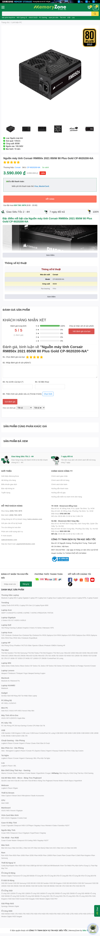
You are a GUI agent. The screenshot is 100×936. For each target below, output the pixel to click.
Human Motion (58, 781)
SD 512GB (92, 656)
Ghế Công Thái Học (76, 773)
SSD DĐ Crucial (6, 883)
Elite (29, 645)
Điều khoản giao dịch (9, 484)
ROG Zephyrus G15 (64, 635)
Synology (4, 906)
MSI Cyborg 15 (22, 17)
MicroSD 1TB (43, 656)
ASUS (11, 711)
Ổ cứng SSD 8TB (85, 896)
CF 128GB (34, 658)
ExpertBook (33, 638)
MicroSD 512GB (31, 656)
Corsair (18, 167)
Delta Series (15, 666)
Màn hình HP (28, 848)
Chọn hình (48, 394)
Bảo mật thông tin (7, 488)
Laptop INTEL (82, 598)
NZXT (68, 825)
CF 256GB (42, 658)
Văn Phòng (5, 628)
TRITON (50, 613)
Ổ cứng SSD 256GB (67, 893)
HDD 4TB (37, 914)
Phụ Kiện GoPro (77, 866)
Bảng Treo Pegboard (45, 781)
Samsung (29, 758)
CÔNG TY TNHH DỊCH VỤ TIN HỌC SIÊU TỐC (75, 546)
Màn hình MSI (72, 848)
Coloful (20, 818)
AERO (17, 620)
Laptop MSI (12, 598)
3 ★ (37, 333)
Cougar (47, 773)
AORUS (23, 620)
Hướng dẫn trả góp (58, 493)
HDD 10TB (61, 914)
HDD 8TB (53, 914)
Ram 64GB (38, 855)
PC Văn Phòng (6, 726)
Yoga (25, 673)
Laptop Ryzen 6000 (41, 605)
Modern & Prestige (77, 666)
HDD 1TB (14, 914)
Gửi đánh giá (10, 402)
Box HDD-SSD (21, 866)
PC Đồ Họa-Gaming (19, 726)
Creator (93, 666)
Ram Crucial (66, 855)
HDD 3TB (29, 914)
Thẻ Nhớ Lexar (58, 653)
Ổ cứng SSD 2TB (59, 896)
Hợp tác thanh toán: (18, 544)
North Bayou (69, 781)
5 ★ (37, 326)
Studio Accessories (37, 796)
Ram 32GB (29, 855)
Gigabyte (20, 811)
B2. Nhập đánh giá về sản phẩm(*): (17, 362)
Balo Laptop (33, 696)
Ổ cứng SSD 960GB (32, 896)
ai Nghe (47, 758)
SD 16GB (52, 656)
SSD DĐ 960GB (49, 886)
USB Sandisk (5, 733)
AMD (7, 803)
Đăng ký (26, 584)
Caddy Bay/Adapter (7, 866)
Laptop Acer (42, 598)
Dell (38, 743)
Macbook (4, 598)
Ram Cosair (57, 855)
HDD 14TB (78, 914)
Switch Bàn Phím (65, 751)
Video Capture (6, 796)
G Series (38, 628)
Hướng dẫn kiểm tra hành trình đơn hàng (66, 497)
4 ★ (37, 329)
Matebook (4, 688)
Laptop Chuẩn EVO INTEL (10, 605)
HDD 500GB (5, 914)
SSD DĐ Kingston (56, 883)
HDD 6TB (45, 914)
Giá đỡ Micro (33, 781)
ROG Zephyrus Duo (79, 635)
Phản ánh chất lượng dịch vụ (12, 531)
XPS (52, 628)
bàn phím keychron (8, 17)
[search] (95, 13)
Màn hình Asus (6, 848)
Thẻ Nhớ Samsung (20, 653)
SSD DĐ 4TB (80, 886)
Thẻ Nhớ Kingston (46, 653)
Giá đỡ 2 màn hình (21, 781)
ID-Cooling (28, 840)
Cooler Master (30, 773)
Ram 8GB (12, 855)
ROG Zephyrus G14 (49, 635)
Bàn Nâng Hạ (64, 773)
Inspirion (26, 628)
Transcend (16, 876)
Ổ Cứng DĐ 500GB (27, 876)
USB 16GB (68, 733)
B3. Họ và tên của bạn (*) (13, 382)
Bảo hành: (11, 515)
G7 (13, 620)
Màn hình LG (61, 848)
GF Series (33, 666)
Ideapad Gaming (34, 673)
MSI (19, 711)
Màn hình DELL (18, 848)
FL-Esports (36, 751)
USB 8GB (59, 733)
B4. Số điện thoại (42, 382)
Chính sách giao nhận (59, 476)
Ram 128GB (47, 855)
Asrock (24, 711)
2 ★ (37, 337)
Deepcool (18, 825)
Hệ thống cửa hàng (8, 480)
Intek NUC (4, 711)
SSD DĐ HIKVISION (70, 883)
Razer (10, 743)
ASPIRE (20, 613)
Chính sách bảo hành (59, 484)
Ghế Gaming (89, 773)
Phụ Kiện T (41, 758)
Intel (2, 803)
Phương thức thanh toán (49, 574)
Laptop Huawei (93, 598)
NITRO (34, 613)
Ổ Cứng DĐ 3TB (65, 876)
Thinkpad (19, 673)
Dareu (43, 751)
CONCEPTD (11, 613)
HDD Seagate (17, 916)
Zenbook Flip (27, 635)
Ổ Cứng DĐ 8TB (90, 876)
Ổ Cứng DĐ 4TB (78, 876)
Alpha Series (5, 666)
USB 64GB (85, 733)
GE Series (57, 666)
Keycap (55, 751)
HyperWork (40, 773)
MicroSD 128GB (7, 656)
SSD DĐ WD (31, 883)
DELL (6, 703)
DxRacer (22, 773)
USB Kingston (16, 733)
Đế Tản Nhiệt (23, 696)
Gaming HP (61, 645)
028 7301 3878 (20, 205)
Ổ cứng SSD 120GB (8, 893)
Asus (43, 825)
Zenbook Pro (37, 635)
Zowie (33, 743)
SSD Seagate (30, 899)
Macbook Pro (15, 681)
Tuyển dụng (5, 493)
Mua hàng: (11, 511)
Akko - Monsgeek (7, 751)
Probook (47, 645)
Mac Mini (31, 711)
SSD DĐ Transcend (84, 883)
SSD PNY (54, 899)
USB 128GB (94, 733)
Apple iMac (21, 718)
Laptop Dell (61, 598)
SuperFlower (34, 833)
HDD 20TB (87, 914)
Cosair (3, 825)
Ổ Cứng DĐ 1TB (41, 876)
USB (68, 17)
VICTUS (24, 645)
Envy (11, 645)
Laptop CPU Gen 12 (27, 605)
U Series (4, 620)
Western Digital (6, 876)
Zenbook (8, 635)
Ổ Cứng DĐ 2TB (53, 876)
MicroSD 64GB (92, 653)
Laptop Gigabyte (23, 598)
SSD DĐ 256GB (12, 886)
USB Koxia (34, 733)
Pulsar (28, 743)
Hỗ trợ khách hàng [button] (12, 506)
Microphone (26, 796)
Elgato (16, 788)
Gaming (12, 628)
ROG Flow (9, 638)
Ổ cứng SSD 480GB (82, 893)
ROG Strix (17, 638)
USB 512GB (16, 736)
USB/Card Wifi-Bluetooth (51, 866)
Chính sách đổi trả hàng (60, 480)
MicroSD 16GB (70, 653)
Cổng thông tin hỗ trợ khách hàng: (21, 519)
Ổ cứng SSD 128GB (23, 893)
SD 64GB (67, 656)
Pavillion (17, 645)
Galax (55, 825)
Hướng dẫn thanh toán (59, 488)
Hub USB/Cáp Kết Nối (34, 866)
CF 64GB (26, 658)
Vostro (32, 628)
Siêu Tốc (86, 930)
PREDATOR (42, 613)
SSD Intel (11, 899)
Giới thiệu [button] (6, 471)
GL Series (41, 666)
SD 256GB (84, 656)
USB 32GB (76, 733)
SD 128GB (75, 656)
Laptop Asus (52, 598)
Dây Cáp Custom (77, 751)
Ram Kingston (85, 855)
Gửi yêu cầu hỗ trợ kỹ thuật (11, 523)
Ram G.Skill (76, 855)
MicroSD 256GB (19, 656)
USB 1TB (24, 736)
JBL (35, 758)
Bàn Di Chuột (45, 743)
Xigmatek (10, 825)
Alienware (46, 628)
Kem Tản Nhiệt (66, 866)
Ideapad (4, 673)
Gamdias (61, 825)
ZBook (41, 645)
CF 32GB (18, 658)
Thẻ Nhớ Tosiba (33, 653)
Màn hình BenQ (39, 848)
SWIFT (3, 613)
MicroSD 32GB (81, 653)
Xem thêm (50, 255)
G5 (9, 620)
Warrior (3, 773)
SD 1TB (4, 658)
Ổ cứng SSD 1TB (46, 896)
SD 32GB (59, 656)
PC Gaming (43, 17)
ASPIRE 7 (27, 613)
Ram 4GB (4, 855)
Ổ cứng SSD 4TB (72, 896)
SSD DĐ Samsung (19, 883)
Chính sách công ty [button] (62, 471)
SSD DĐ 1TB (60, 886)
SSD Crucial (20, 899)
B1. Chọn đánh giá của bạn (14, 357)
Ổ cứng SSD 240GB (38, 893)
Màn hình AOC (51, 848)
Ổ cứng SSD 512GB (17, 896)
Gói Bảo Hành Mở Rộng (9, 696)
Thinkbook (11, 673)
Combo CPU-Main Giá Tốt (36, 726)
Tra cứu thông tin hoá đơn (11, 527)
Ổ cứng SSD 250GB (53, 893)
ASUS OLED (33, 17)
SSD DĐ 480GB (24, 886)
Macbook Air (5, 681)
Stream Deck (16, 796)
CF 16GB (11, 658)
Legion (43, 673)
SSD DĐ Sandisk (43, 883)
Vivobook (25, 638)
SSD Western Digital (42, 899)
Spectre (35, 645)
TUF (2, 635)
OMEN (54, 645)
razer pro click (53, 17)
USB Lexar (25, 733)
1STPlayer (29, 825)
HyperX (22, 743)
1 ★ (37, 341)
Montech (49, 825)
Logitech (4, 743)
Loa (73, 17)
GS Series (66, 666)
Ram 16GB (21, 855)
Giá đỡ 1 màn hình (7, 781)
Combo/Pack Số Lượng (55, 658)
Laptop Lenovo (71, 598)
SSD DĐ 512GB (36, 886)
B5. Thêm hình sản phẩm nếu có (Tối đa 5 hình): (28, 393)
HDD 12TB (69, 914)
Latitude (19, 628)
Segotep (37, 825)
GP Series (49, 666)
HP (2, 703)
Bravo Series (24, 666)
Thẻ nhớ (63, 17)
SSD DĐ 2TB (70, 886)
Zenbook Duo (17, 635)
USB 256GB (6, 736)
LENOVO (13, 703)
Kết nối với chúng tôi (79, 574)
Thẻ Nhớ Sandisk (7, 653)
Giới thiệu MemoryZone (10, 476)
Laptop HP (33, 598)
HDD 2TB (22, 914)
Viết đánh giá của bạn (81, 331)
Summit (87, 666)
